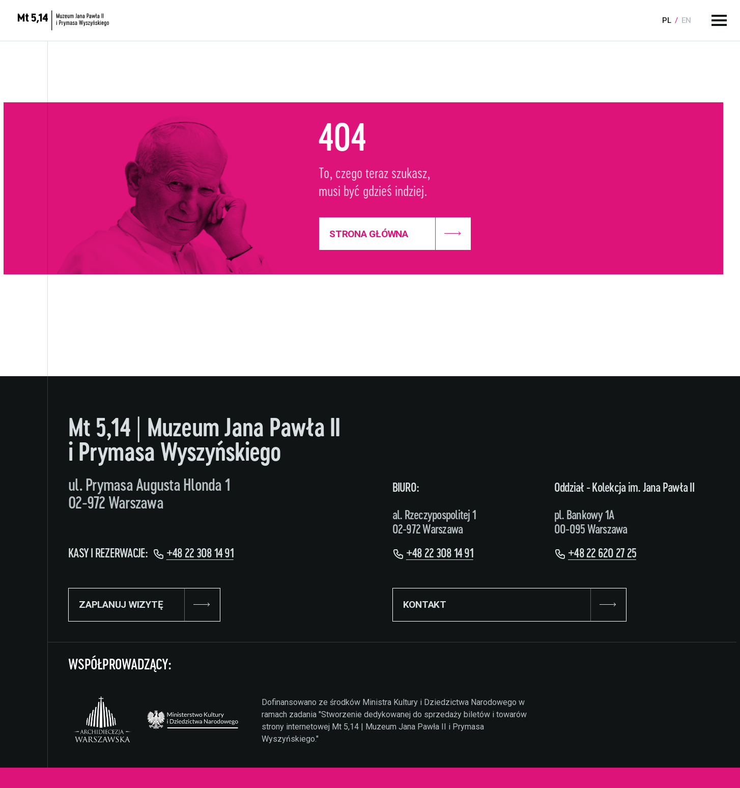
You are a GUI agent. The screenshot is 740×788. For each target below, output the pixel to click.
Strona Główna (395, 234)
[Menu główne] (719, 20)
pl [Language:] (666, 20)
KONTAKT (509, 605)
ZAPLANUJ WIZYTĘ (144, 605)
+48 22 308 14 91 (200, 554)
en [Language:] (686, 20)
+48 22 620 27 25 (602, 554)
